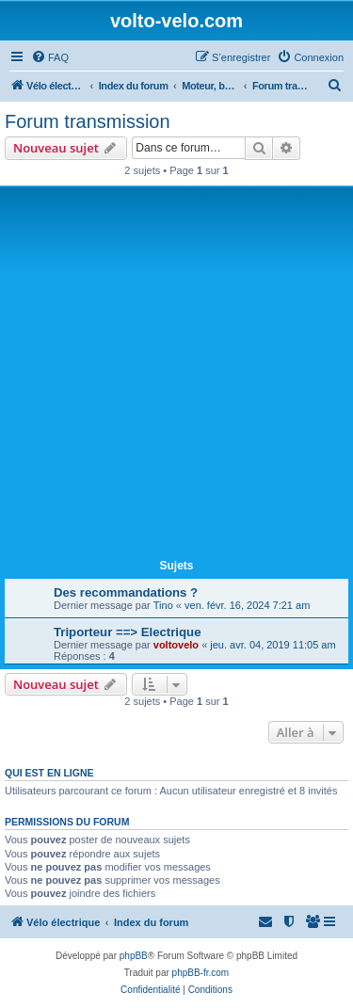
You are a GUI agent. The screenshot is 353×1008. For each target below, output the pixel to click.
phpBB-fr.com (201, 973)
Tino (163, 605)
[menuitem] (50, 57)
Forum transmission (87, 121)
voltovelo (176, 644)
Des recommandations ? (126, 592)
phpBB (134, 956)
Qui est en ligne (49, 772)
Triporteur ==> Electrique (127, 632)
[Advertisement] (176, 376)
